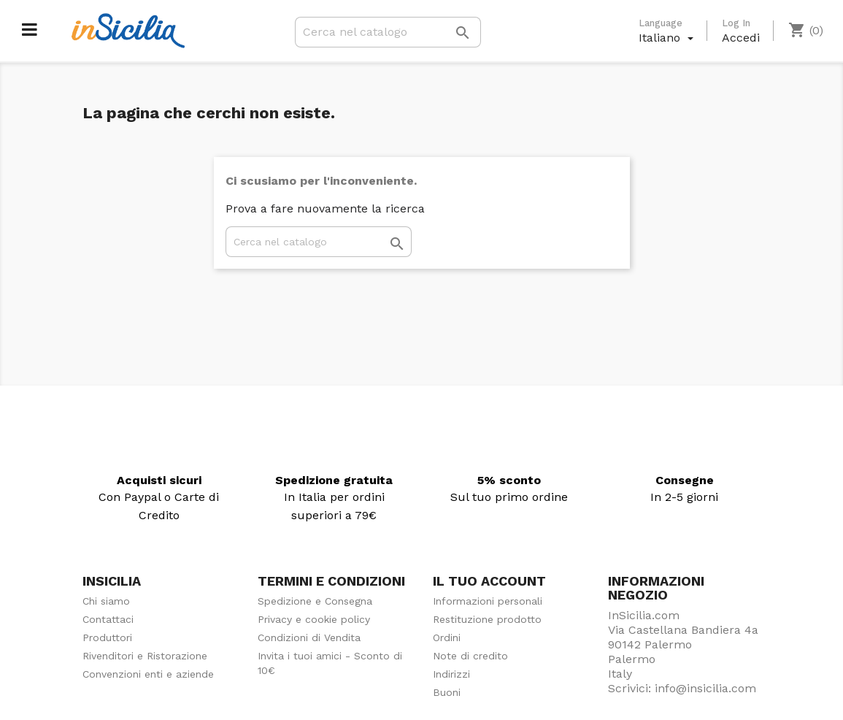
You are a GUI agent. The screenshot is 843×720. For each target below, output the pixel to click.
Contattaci (108, 619)
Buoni (447, 692)
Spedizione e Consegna (315, 601)
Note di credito (470, 656)
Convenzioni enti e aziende (148, 674)
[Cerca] (388, 32)
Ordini (447, 637)
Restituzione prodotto (487, 619)
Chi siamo (106, 601)
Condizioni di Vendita (309, 637)
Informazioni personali (487, 601)
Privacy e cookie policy (314, 619)
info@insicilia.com (705, 688)
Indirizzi (451, 674)
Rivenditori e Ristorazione (144, 656)
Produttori (107, 637)
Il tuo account (489, 581)
